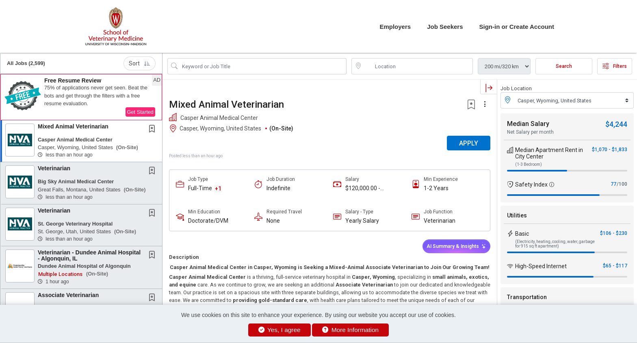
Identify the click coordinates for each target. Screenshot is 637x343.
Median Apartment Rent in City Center (549, 153)
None (273, 220)
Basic (522, 233)
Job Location (516, 88)
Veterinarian (54, 168)
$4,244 (616, 124)
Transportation (527, 297)
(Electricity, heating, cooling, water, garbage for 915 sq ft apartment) (555, 243)
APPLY (468, 143)
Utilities (517, 215)
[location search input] (418, 66)
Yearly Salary (362, 220)
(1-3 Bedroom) (528, 164)
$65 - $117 (615, 266)
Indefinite (278, 188)
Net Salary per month (530, 132)
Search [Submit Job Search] (564, 66)
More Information (350, 329)
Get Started (140, 112)
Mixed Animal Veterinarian (73, 126)
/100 (622, 184)
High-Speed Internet (541, 266)
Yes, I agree (279, 329)
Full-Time (200, 188)
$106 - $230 (613, 233)
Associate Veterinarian (68, 295)
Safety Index (531, 184)
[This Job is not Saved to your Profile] (153, 130)
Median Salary (528, 124)
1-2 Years (436, 188)
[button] (81, 97)
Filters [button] (614, 66)
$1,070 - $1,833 (609, 149)
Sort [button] (139, 63)
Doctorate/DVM (208, 220)
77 (613, 184)
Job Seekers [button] (445, 26)
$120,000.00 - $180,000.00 (362, 188)
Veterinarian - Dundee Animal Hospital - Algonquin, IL (89, 255)
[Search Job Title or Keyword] (263, 66)
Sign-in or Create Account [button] (516, 26)
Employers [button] (395, 26)
